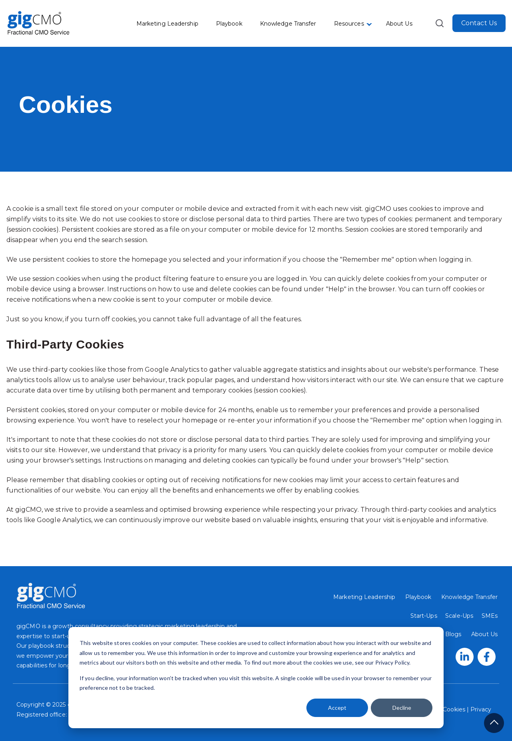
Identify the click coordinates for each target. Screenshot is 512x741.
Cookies (454, 709)
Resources (349, 23)
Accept (337, 707)
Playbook (229, 23)
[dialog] (256, 677)
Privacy (480, 709)
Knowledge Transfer (288, 23)
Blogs (453, 634)
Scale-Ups (459, 615)
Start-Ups (423, 615)
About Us (399, 23)
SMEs (490, 615)
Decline (401, 707)
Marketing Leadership (167, 23)
